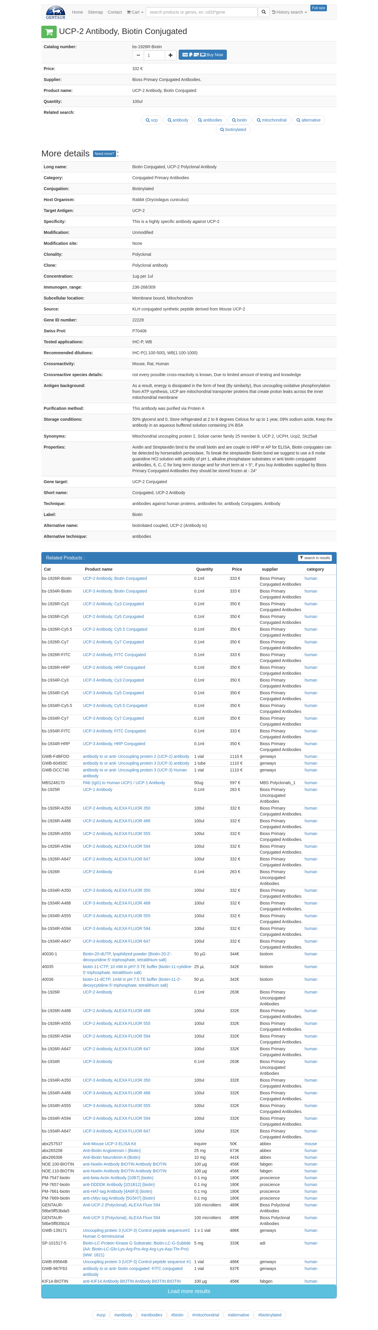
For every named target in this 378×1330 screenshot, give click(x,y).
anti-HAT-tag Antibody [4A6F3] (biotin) (117, 1191)
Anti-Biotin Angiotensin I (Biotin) (112, 1150)
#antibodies (151, 1315)
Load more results (189, 1291)
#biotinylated (269, 1315)
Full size (318, 8)
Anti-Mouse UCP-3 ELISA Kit (109, 1143)
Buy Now (203, 54)
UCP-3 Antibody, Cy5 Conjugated (113, 692)
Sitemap (95, 12)
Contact (115, 12)
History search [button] (289, 12)
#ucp (101, 1315)
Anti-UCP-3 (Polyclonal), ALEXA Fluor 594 (121, 1217)
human (311, 578)
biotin (239, 120)
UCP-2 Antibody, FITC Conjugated (114, 654)
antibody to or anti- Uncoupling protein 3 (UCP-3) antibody (136, 763)
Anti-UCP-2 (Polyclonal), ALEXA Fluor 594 (121, 1205)
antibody (178, 120)
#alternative (238, 1315)
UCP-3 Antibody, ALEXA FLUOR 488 (117, 903)
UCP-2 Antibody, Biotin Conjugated (115, 578)
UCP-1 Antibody (98, 789)
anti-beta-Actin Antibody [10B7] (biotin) (118, 1177)
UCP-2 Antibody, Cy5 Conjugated (113, 616)
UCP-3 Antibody (98, 1061)
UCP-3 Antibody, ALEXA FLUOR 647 (117, 941)
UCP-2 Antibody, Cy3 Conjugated (113, 603)
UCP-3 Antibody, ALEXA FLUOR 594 (117, 928)
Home (77, 12)
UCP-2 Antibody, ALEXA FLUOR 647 (117, 859)
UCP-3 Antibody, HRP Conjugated (114, 743)
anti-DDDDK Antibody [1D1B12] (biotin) (119, 1184)
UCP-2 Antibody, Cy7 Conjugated (113, 642)
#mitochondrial (205, 1315)
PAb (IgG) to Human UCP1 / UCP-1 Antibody (124, 782)
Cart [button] (135, 12)
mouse (311, 1143)
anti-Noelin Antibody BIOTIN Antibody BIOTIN (125, 1164)
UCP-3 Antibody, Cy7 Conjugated (113, 718)
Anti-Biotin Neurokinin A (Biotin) (112, 1157)
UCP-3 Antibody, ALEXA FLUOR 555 (117, 915)
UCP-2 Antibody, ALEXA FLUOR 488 (117, 820)
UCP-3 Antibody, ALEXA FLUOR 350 (117, 890)
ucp (151, 120)
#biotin (177, 1315)
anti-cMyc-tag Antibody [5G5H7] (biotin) (119, 1198)
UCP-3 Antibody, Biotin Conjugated (115, 591)
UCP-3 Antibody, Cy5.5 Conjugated (115, 705)
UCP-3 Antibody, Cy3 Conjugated (113, 680)
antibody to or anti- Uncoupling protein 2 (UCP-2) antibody (136, 756)
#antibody (123, 1315)
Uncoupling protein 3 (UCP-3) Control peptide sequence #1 (137, 1261)
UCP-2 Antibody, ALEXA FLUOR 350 (117, 808)
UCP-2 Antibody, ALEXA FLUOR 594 (117, 846)
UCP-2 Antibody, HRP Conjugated (114, 667)
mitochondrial (271, 120)
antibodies (210, 120)
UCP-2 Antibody (98, 871)
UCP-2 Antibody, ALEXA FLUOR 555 (117, 833)
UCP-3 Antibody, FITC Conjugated (114, 731)
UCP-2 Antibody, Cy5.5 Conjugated (115, 629)
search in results (315, 558)
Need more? (104, 154)
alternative (308, 120)
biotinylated (233, 129)
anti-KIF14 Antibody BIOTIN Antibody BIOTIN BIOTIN (132, 1281)
